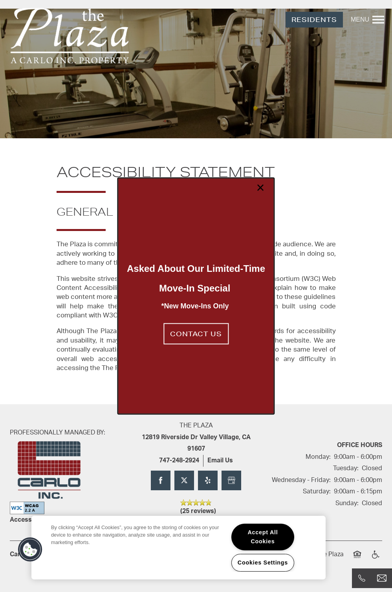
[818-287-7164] (362, 578)
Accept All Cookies (262, 536)
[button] (196, 334)
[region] (178, 547)
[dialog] (195, 296)
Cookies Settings (263, 562)
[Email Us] (382, 578)
